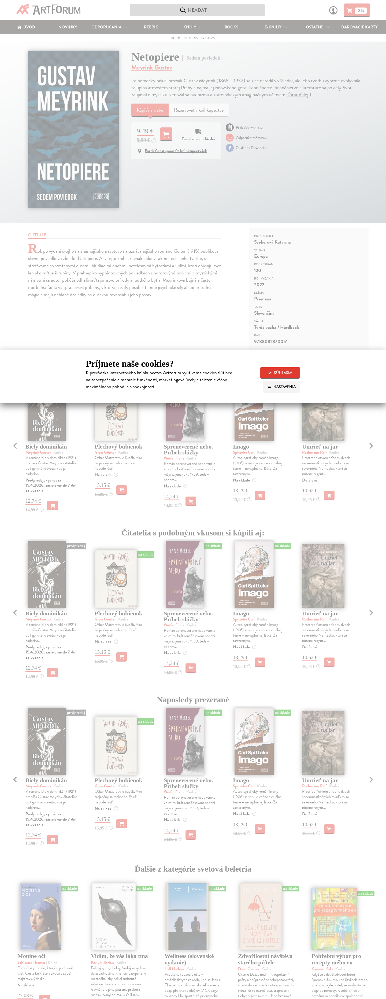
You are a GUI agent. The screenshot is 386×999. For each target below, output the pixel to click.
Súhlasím (280, 373)
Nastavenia (282, 387)
